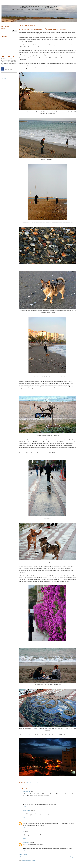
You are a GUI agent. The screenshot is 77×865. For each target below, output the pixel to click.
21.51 (24, 838)
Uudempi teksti (22, 857)
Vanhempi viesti (72, 857)
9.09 (24, 817)
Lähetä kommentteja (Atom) (28, 860)
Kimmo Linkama (26, 791)
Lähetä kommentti (23, 854)
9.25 (24, 827)
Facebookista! (8, 71)
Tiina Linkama (26, 821)
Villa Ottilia (3, 78)
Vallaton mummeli (27, 810)
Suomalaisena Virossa (39, 7)
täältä (2, 65)
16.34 (24, 806)
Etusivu (47, 857)
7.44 (24, 850)
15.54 (24, 798)
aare (24, 831)
